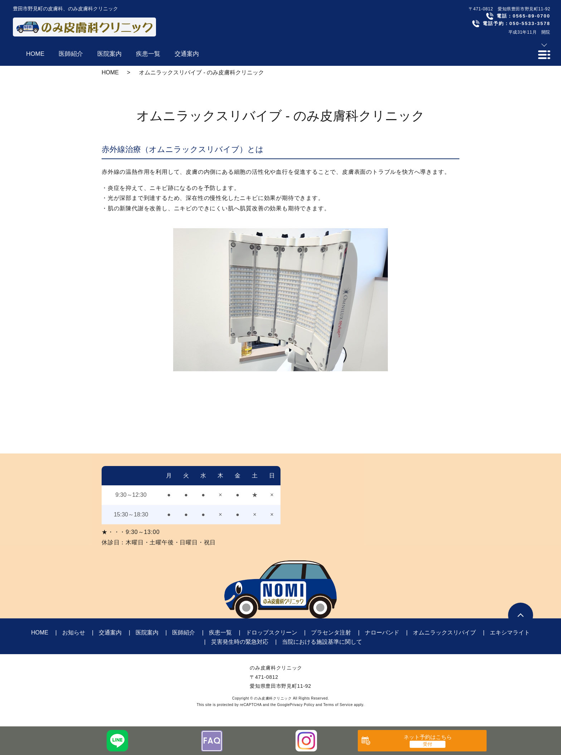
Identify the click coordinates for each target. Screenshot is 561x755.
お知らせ (73, 632)
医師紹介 (183, 632)
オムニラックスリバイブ (444, 632)
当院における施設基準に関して (322, 642)
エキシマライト (510, 632)
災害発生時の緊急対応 (239, 642)
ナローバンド (382, 632)
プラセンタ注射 (331, 632)
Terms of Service (338, 705)
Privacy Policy (302, 705)
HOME (110, 72)
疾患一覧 (220, 632)
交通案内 (110, 632)
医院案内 (147, 632)
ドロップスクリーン (271, 632)
